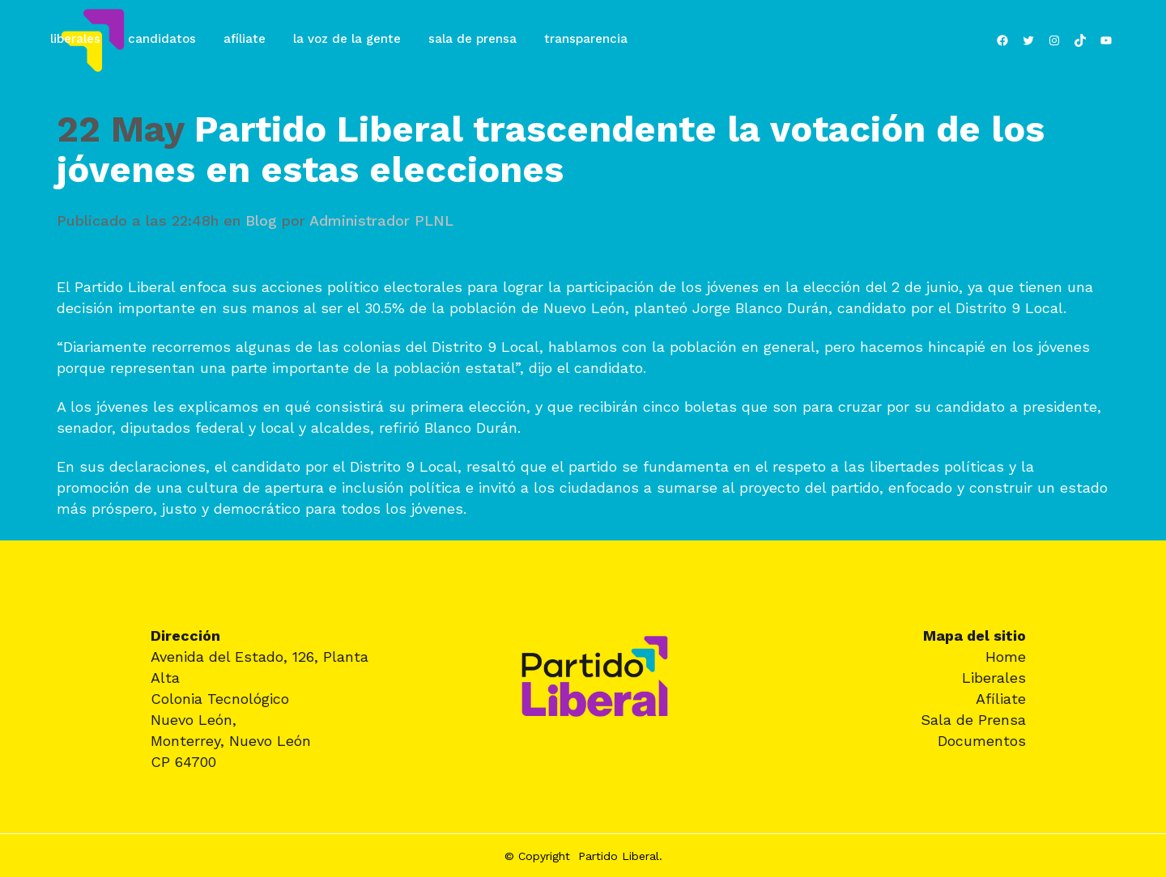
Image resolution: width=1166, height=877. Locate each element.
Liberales (994, 677)
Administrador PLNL (381, 220)
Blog (261, 220)
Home (1005, 656)
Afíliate (1001, 698)
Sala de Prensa (973, 719)
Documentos (982, 740)
